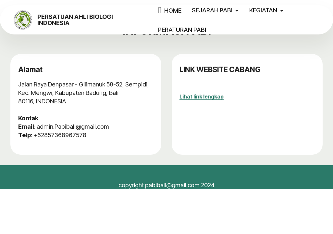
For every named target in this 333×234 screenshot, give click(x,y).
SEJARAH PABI (223, 10)
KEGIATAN (274, 10)
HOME (180, 10)
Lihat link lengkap (201, 96)
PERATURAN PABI (193, 29)
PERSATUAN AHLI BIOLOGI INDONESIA (99, 20)
